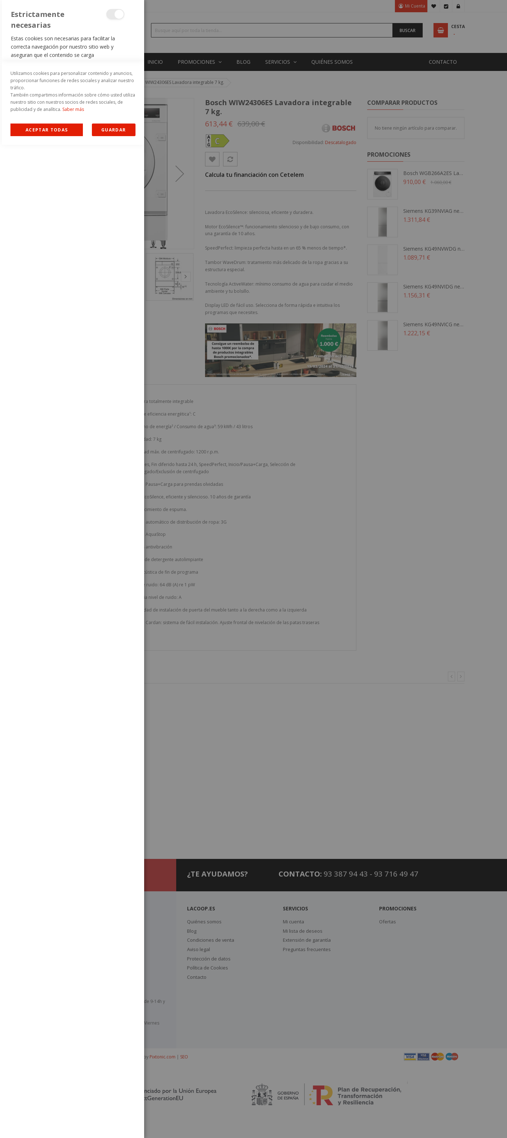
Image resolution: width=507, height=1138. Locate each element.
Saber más (73, 1102)
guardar (113, 1123)
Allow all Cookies (47, 1123)
